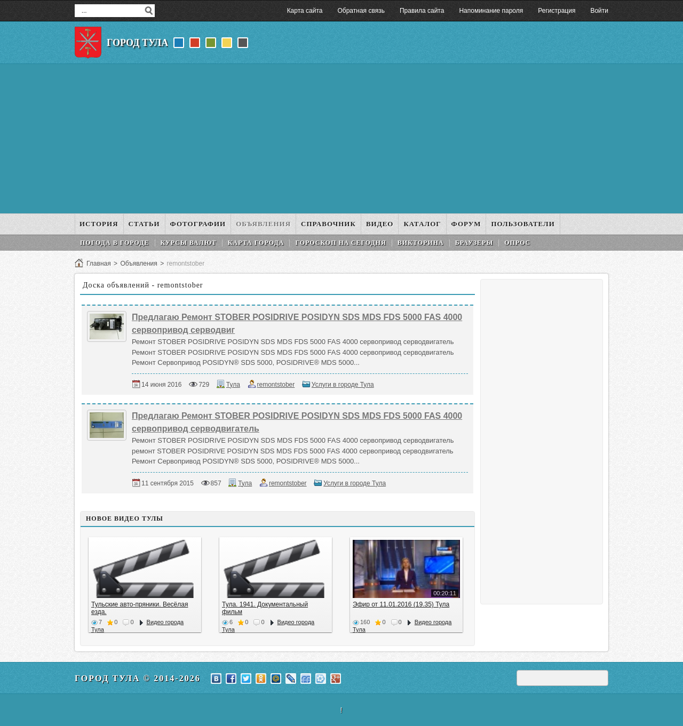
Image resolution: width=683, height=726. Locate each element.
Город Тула (137, 42)
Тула (233, 384)
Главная (98, 263)
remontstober (276, 384)
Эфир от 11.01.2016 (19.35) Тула (401, 604)
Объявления (138, 263)
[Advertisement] (341, 138)
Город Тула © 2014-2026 (138, 678)
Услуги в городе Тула (343, 384)
